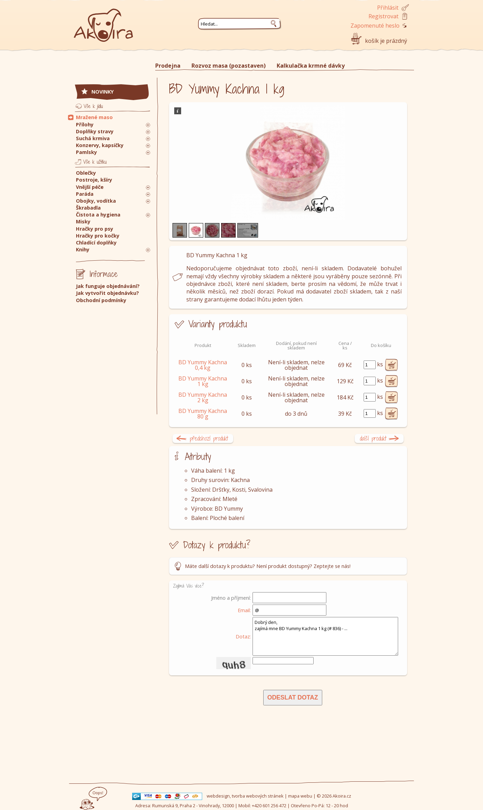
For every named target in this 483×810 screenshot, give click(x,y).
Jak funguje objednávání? (108, 286)
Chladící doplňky (96, 242)
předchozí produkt (209, 438)
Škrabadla (88, 207)
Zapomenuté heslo (375, 25)
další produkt (373, 438)
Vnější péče (89, 187)
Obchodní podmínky (101, 300)
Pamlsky (86, 152)
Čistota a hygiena (98, 214)
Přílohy (84, 124)
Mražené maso (94, 117)
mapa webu (300, 796)
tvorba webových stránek (258, 796)
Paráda (84, 194)
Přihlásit (387, 7)
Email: (244, 610)
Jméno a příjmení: (231, 597)
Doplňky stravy (95, 131)
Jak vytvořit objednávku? (107, 293)
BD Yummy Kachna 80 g (202, 413)
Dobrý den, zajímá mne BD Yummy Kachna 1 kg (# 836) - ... (325, 636)
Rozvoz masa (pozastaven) (228, 65)
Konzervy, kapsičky (100, 145)
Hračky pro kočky (97, 235)
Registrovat (383, 16)
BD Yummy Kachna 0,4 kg (202, 365)
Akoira (103, 21)
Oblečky (86, 173)
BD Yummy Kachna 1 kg (202, 381)
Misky (83, 221)
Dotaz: (243, 636)
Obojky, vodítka (96, 200)
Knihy (82, 249)
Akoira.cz (342, 796)
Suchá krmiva (93, 138)
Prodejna (167, 65)
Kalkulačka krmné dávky (311, 65)
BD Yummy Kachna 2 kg (202, 397)
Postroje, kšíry (94, 179)
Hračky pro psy (94, 228)
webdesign (218, 796)
